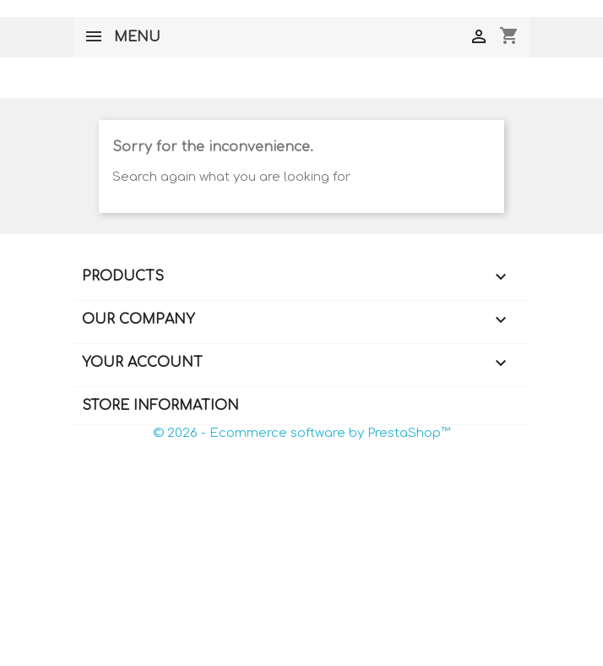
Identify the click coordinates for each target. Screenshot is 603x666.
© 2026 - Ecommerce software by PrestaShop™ (301, 433)
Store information (160, 405)
